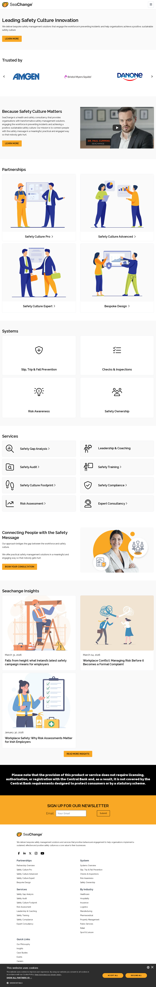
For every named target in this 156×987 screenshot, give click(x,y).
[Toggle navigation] (151, 5)
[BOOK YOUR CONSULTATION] (19, 567)
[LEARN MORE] (12, 39)
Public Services (86, 924)
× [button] (152, 967)
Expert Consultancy (25, 924)
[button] (53, 977)
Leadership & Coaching (27, 911)
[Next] (152, 76)
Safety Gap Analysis (25, 894)
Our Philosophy (23, 944)
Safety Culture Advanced (27, 874)
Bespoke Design (24, 882)
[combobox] (148, 967)
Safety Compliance (25, 920)
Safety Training (23, 915)
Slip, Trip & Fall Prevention (91, 870)
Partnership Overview (26, 865)
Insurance (84, 903)
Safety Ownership (87, 882)
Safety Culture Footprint (27, 903)
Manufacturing (86, 911)
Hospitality (84, 898)
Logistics (84, 907)
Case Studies (22, 953)
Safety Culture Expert (26, 878)
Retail (82, 928)
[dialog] (78, 975)
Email (50, 813)
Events (19, 957)
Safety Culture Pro (24, 870)
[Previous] (4, 76)
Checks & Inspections (89, 874)
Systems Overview (88, 865)
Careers (20, 961)
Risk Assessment (24, 907)
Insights (20, 948)
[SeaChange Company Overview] (116, 128)
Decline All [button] (136, 975)
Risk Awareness (86, 878)
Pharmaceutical (86, 915)
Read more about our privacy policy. (48, 974)
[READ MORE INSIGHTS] (78, 754)
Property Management (89, 920)
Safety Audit (22, 898)
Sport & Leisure (86, 932)
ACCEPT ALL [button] (113, 975)
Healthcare (84, 894)
